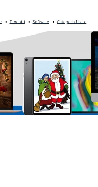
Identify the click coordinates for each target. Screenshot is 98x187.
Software (41, 21)
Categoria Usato (72, 21)
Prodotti (17, 21)
